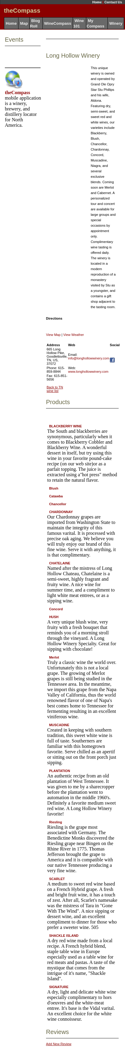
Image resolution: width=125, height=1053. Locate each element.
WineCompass (57, 23)
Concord (56, 609)
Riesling (55, 822)
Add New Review (58, 1044)
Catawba (56, 496)
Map (24, 23)
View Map (53, 335)
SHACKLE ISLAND (63, 935)
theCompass (17, 92)
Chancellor (57, 504)
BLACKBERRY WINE (65, 426)
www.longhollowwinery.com (88, 371)
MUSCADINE (59, 725)
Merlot (54, 657)
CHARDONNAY (61, 512)
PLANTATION (59, 771)
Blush (53, 488)
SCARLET (57, 879)
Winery (115, 23)
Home (97, 2)
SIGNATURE (58, 987)
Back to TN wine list (55, 389)
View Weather (73, 335)
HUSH (53, 617)
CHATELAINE (59, 563)
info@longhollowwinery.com (88, 358)
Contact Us (113, 2)
